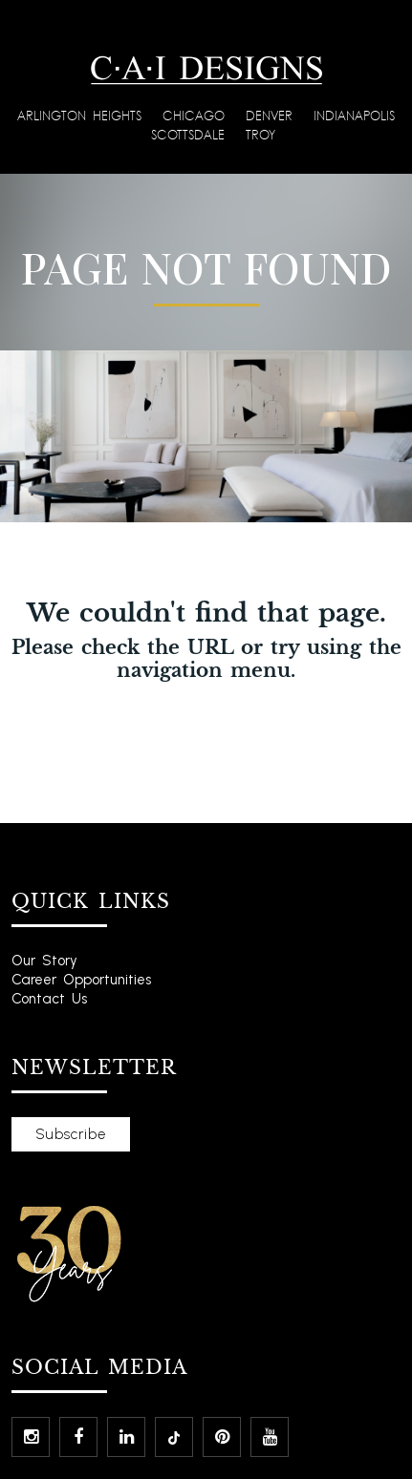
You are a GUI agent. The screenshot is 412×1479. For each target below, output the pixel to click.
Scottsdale (191, 134)
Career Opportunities (81, 979)
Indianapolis (354, 115)
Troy (260, 134)
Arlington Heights (82, 115)
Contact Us (49, 998)
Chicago (197, 115)
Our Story (44, 960)
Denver (272, 115)
